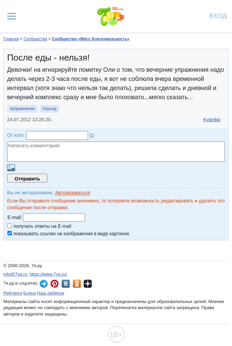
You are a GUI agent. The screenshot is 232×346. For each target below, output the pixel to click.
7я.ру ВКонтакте (66, 284)
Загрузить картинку (11, 168)
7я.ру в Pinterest (54, 284)
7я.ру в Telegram (44, 284)
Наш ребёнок (50, 293)
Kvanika (211, 119)
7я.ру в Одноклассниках (77, 284)
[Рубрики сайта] (11, 16)
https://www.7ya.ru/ (48, 274)
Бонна (29, 293)
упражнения (23, 108)
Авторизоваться (72, 192)
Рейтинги (12, 293)
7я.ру (88, 284)
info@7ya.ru (15, 274)
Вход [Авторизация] (218, 15)
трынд (50, 108)
